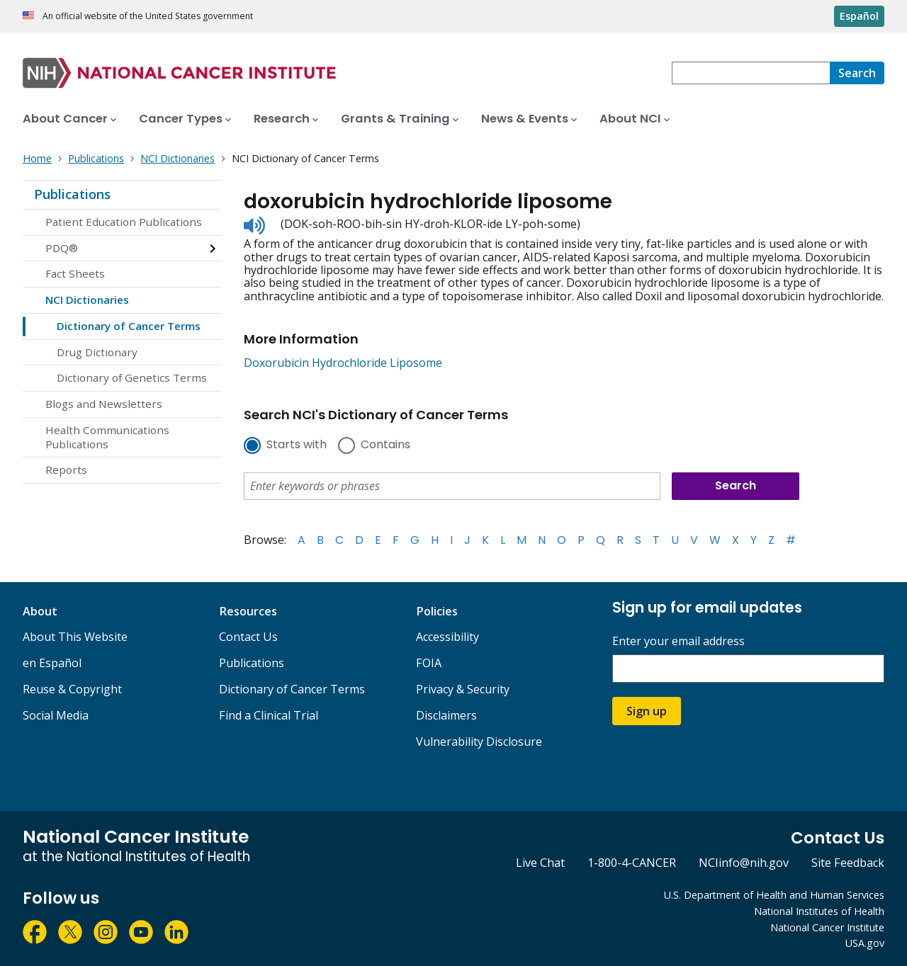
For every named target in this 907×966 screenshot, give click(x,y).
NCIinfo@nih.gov (744, 862)
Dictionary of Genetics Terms (132, 377)
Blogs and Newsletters (103, 404)
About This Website (75, 636)
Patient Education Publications (123, 222)
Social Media (56, 715)
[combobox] (751, 73)
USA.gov (864, 943)
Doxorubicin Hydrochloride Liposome (343, 362)
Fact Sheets (75, 273)
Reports (66, 469)
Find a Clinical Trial (268, 715)
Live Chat (540, 862)
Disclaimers (446, 715)
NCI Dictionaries (87, 299)
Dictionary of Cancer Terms (129, 326)
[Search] (857, 73)
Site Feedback (847, 862)
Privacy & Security (462, 689)
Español (859, 16)
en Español (52, 663)
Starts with (296, 445)
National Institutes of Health (819, 911)
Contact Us (248, 636)
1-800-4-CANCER (631, 862)
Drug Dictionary (97, 352)
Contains (385, 445)
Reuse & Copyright (72, 689)
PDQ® (61, 248)
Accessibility (447, 636)
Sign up (646, 711)
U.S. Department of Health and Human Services (774, 895)
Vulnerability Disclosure (479, 741)
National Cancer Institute (827, 927)
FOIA (428, 663)
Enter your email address (678, 641)
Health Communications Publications (107, 437)
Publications (72, 194)
